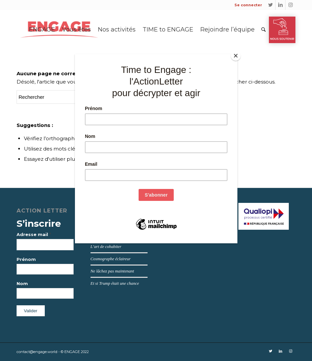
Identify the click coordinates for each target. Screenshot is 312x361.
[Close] (236, 56)
